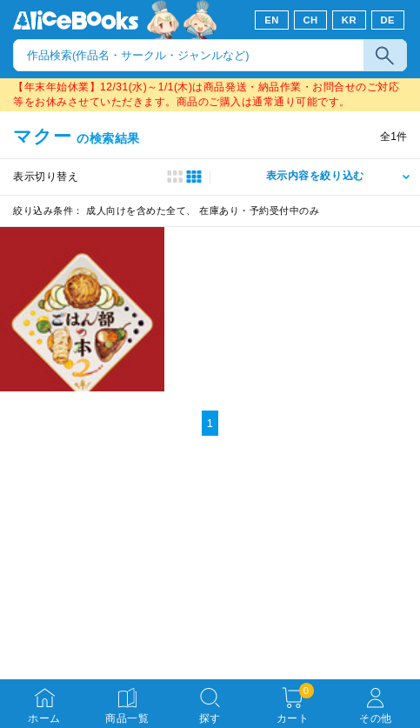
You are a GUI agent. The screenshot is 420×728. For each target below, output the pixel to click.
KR (349, 20)
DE (388, 20)
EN (271, 20)
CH (310, 20)
